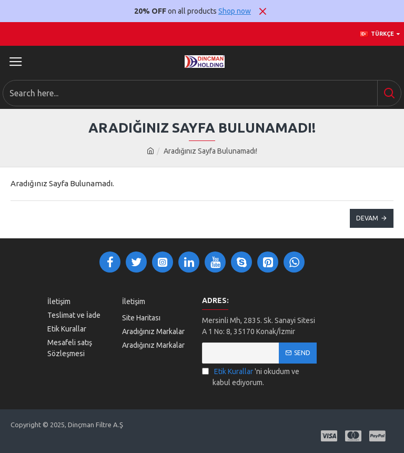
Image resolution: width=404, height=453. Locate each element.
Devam (367, 218)
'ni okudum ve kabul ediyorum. (250, 376)
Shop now (234, 11)
